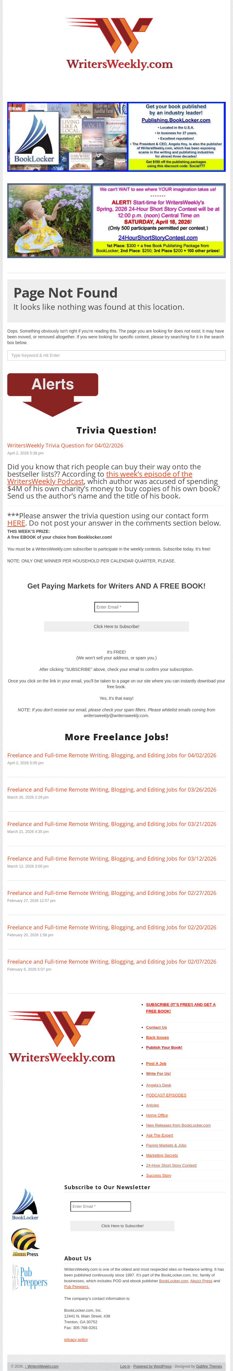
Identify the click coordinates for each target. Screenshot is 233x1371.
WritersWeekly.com (42, 1366)
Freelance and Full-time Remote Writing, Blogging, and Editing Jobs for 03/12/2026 (111, 858)
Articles (152, 1105)
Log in (125, 1366)
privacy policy (76, 1339)
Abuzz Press (201, 1281)
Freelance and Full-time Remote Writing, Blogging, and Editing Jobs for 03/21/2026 (111, 823)
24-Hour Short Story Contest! (171, 1165)
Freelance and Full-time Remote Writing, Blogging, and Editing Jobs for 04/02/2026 (111, 755)
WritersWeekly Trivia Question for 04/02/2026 (65, 445)
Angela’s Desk (158, 1085)
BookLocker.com (173, 1281)
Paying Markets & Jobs (166, 1145)
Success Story (158, 1175)
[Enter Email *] (116, 607)
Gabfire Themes (209, 1366)
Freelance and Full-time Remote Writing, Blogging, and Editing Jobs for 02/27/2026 (111, 892)
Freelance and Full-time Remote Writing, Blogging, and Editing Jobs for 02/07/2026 (111, 961)
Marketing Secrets (162, 1155)
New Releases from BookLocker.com (178, 1125)
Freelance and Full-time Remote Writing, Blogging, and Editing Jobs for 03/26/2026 (111, 789)
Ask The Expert (159, 1135)
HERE (16, 523)
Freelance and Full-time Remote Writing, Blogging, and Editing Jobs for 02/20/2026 (111, 927)
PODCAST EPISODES (166, 1095)
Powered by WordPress (152, 1366)
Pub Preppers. (76, 1286)
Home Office (157, 1115)
